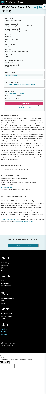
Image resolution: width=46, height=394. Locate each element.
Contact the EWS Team (24, 107)
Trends (3, 319)
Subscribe (4, 334)
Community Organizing (7, 298)
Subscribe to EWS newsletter (23, 245)
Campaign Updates (6, 313)
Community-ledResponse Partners (6, 284)
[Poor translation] (7, 362)
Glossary (3, 270)
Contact (3, 331)
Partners (3, 281)
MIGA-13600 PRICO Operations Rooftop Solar (22, 84)
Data (2, 301)
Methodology (5, 263)
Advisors (3, 288)
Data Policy (4, 265)
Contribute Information (24, 103)
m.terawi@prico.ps (6, 187)
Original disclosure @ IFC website (14, 93)
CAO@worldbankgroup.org (9, 219)
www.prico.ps (5, 192)
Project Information (11, 75)
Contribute (4, 329)
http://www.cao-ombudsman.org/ (23, 221)
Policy (3, 303)
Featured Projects (6, 316)
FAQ (2, 268)
